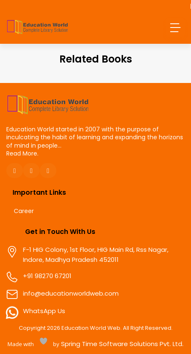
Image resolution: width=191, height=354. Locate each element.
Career (24, 211)
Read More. (22, 153)
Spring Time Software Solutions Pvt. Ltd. (121, 343)
